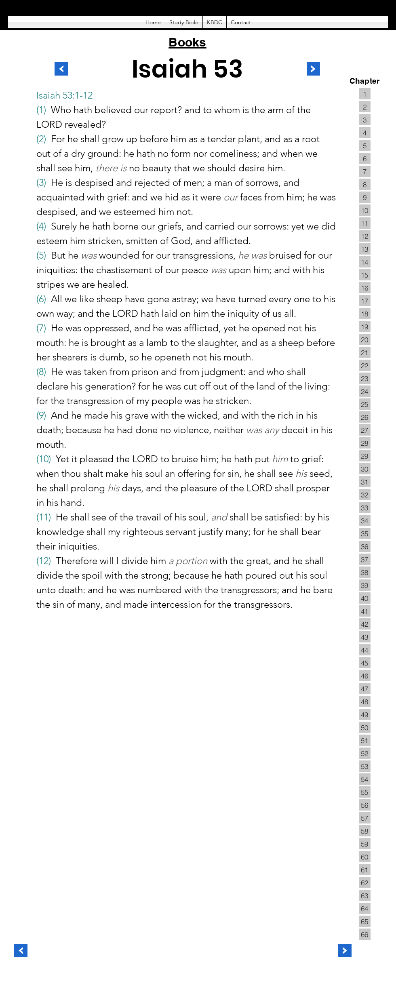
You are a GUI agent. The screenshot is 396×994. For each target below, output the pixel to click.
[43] (365, 636)
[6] (365, 158)
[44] (365, 649)
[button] (183, 22)
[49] (365, 714)
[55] (365, 792)
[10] (365, 210)
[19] (365, 326)
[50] (365, 727)
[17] (365, 300)
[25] (365, 404)
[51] (365, 740)
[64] (365, 908)
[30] (365, 468)
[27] (365, 430)
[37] (365, 559)
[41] (365, 611)
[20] (365, 339)
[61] (365, 869)
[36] (365, 546)
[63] (365, 895)
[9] (365, 197)
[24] (365, 391)
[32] (365, 494)
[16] (365, 287)
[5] (365, 145)
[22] (365, 365)
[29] (365, 455)
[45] (365, 662)
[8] (365, 184)
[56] (365, 805)
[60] (365, 856)
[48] (365, 701)
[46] (365, 675)
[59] (365, 843)
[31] (365, 481)
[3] (365, 119)
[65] (365, 921)
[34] (365, 520)
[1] (365, 93)
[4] (365, 132)
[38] (365, 572)
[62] (365, 882)
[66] (365, 934)
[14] (365, 261)
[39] (365, 585)
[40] (365, 598)
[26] (365, 417)
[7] (365, 171)
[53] (365, 766)
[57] (365, 817)
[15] (365, 274)
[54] (365, 779)
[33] (365, 507)
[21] (365, 352)
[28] (365, 443)
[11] (365, 223)
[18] (365, 313)
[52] (365, 753)
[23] (365, 378)
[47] (365, 688)
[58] (365, 830)
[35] (365, 533)
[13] (365, 249)
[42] (365, 624)
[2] (365, 106)
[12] (365, 236)
